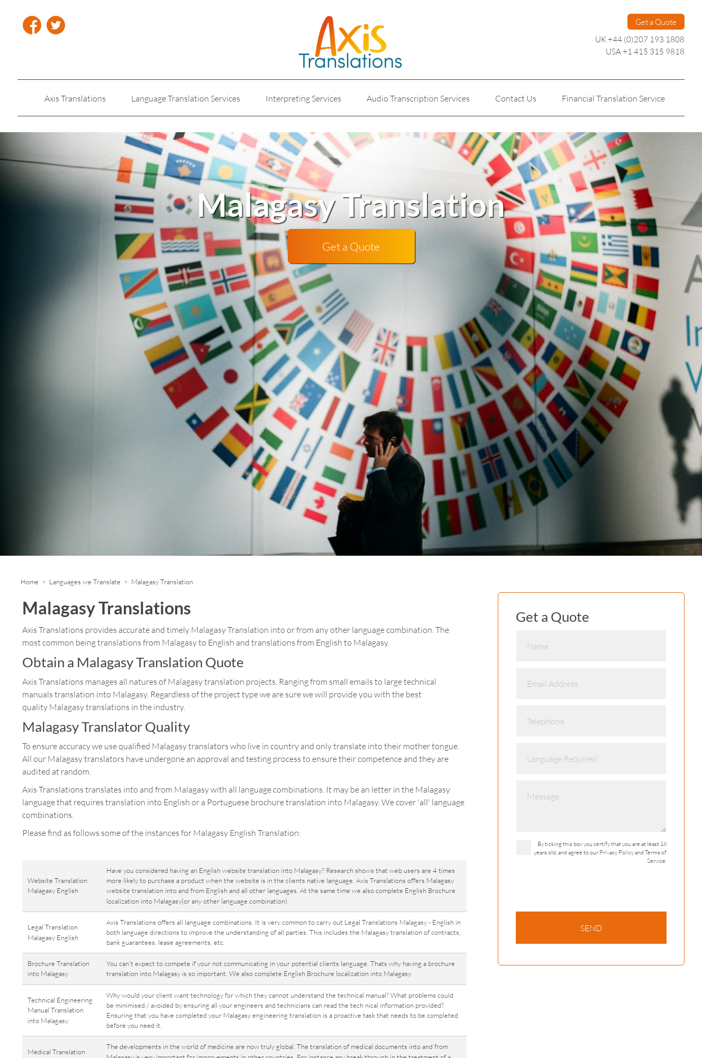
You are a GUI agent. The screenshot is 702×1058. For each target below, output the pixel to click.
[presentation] (596, 891)
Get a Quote (656, 21)
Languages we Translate (85, 581)
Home (30, 581)
